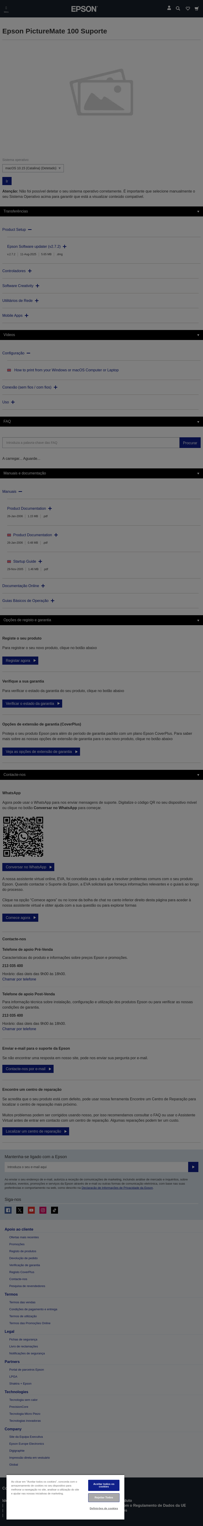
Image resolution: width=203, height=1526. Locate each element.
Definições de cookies (104, 1508)
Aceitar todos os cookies (103, 1485)
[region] (65, 1497)
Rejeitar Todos (104, 1497)
